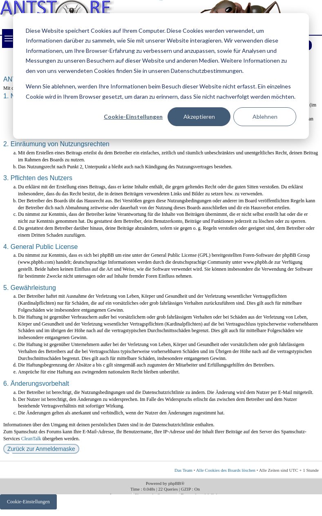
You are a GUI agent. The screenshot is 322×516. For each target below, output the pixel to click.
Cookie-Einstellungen (133, 116)
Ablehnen (265, 116)
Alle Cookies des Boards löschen (225, 470)
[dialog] (161, 76)
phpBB (174, 483)
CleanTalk (31, 438)
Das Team (183, 470)
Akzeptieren (199, 116)
